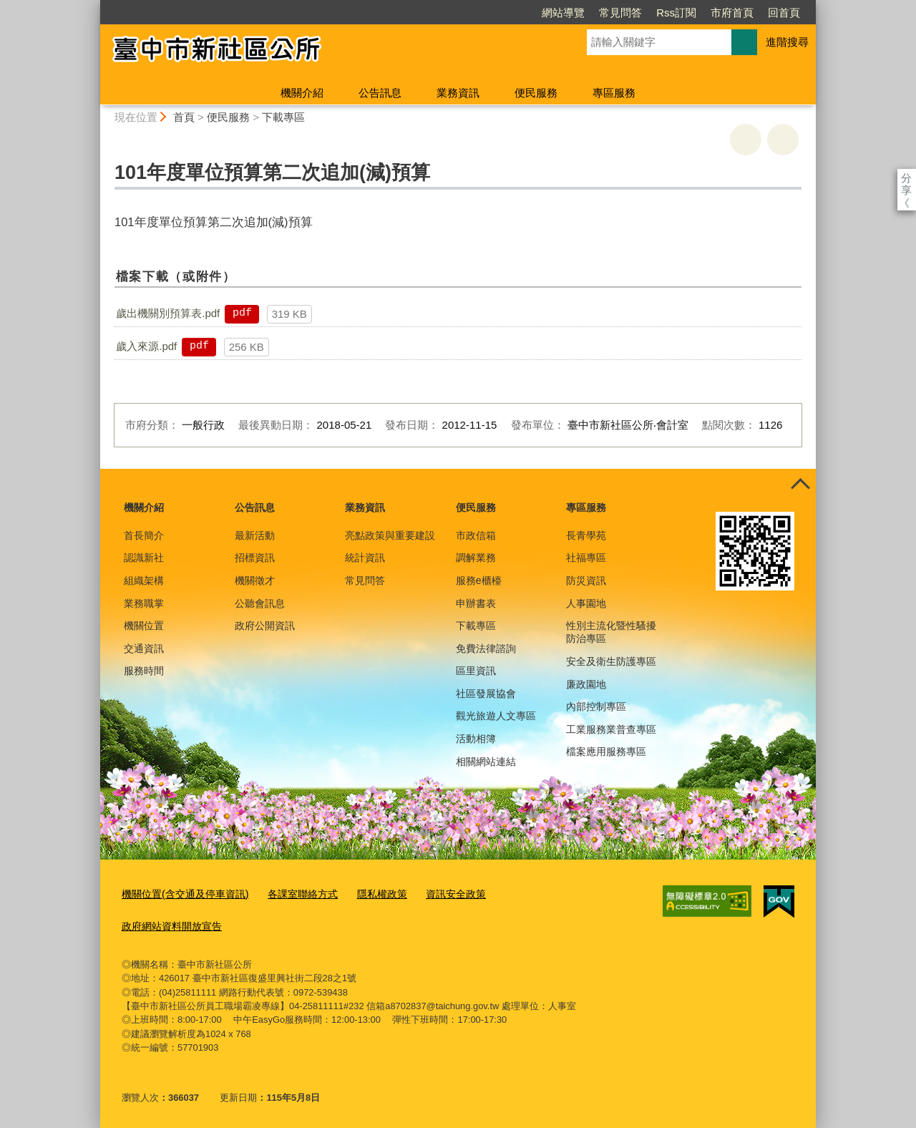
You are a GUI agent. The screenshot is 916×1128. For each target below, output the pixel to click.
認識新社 (144, 557)
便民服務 (536, 93)
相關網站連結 (486, 761)
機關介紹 (302, 93)
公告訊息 (380, 93)
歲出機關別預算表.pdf (168, 313)
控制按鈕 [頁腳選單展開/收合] (800, 484)
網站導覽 (480, 12)
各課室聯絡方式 (290, 892)
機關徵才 (255, 580)
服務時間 (144, 670)
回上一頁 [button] (783, 139)
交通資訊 (144, 648)
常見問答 (538, 12)
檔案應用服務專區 (606, 751)
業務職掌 (144, 603)
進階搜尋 (787, 42)
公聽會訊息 (260, 603)
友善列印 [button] (745, 139)
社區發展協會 (486, 693)
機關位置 (144, 625)
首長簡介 (144, 535)
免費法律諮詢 (486, 648)
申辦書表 (476, 603)
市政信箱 (476, 535)
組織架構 (144, 580)
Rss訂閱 (594, 12)
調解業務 (476, 557)
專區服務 (614, 93)
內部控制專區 (596, 706)
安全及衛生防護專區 (611, 661)
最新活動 (255, 535)
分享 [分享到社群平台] (906, 177)
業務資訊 (458, 93)
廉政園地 (586, 684)
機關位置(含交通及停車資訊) (181, 892)
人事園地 (586, 603)
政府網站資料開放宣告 (168, 921)
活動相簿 (476, 738)
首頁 (184, 117)
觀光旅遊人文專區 (496, 715)
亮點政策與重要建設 (390, 535)
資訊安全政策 (436, 892)
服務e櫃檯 (479, 580)
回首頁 (702, 12)
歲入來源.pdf (146, 346)
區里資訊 (476, 670)
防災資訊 (586, 580)
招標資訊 (255, 557)
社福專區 (586, 557)
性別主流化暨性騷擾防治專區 (611, 632)
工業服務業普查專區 (611, 729)
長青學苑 (586, 535)
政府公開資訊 (265, 625)
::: (94, 6)
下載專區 (283, 117)
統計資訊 (365, 557)
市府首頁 (649, 12)
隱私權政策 (366, 892)
